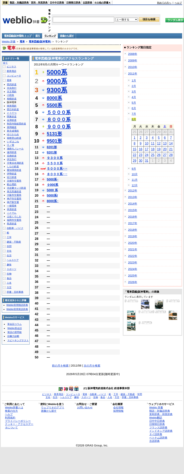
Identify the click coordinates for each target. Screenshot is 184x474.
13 (165, 143)
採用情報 (118, 410)
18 (152, 149)
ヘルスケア (13, 260)
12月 (135, 185)
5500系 (54, 105)
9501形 (54, 141)
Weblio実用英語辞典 (17, 309)
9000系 (57, 81)
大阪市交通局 (14, 195)
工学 (9, 237)
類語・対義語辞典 (19, 2)
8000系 (54, 98)
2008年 (132, 54)
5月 (134, 102)
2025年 (132, 275)
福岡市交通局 (14, 220)
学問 (9, 246)
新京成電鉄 (13, 130)
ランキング (50, 35)
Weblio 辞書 (8, 41)
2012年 (132, 190)
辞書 (5, 2)
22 (134, 155)
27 (165, 155)
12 (159, 143)
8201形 (52, 147)
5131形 (54, 133)
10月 (135, 174)
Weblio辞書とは (14, 407)
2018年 (132, 229)
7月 (134, 113)
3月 (134, 91)
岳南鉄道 (11, 155)
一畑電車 (11, 205)
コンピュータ (14, 75)
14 (171, 143)
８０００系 (59, 119)
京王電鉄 (11, 91)
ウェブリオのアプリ (52, 407)
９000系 (52, 185)
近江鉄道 (11, 177)
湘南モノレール (15, 148)
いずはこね (13, 141)
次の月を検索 (92, 365)
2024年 (132, 269)
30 (140, 160)
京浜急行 (11, 88)
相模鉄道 (11, 98)
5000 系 (52, 190)
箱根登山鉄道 (14, 138)
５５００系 (55, 163)
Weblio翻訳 (155, 417)
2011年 (132, 73)
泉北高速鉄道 (14, 191)
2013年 (132, 197)
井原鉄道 (11, 209)
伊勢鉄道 (11, 173)
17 (147, 149)
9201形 (52, 152)
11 (152, 143)
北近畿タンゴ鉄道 (16, 188)
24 (147, 155)
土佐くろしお (14, 216)
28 (171, 155)
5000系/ (52, 195)
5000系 (57, 72)
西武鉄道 (11, 84)
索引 (37, 35)
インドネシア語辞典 (160, 430)
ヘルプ (178, 2)
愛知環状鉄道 (14, 170)
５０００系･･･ (57, 168)
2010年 (132, 67)
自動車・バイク (15, 228)
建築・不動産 (14, 241)
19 (159, 149)
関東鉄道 (11, 116)
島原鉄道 (11, 223)
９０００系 (59, 126)
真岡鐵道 (11, 127)
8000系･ (53, 201)
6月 (134, 108)
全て (5, 63)
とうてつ (11, 113)
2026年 (132, 282)
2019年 (132, 236)
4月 (134, 97)
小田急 (10, 95)
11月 (135, 179)
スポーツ (11, 269)
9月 (134, 168)
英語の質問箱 (14, 332)
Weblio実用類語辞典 (17, 305)
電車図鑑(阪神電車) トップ (17, 35)
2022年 (132, 256)
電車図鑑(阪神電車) (40, 41)
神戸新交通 (13, 202)
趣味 (9, 264)
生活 (9, 255)
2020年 (132, 242)
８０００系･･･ (57, 174)
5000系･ (53, 179)
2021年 (132, 249)
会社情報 (118, 407)
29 (134, 160)
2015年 (132, 210)
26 (159, 155)
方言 (9, 287)
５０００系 (59, 112)
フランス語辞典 (158, 427)
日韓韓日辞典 (73, 2)
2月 (134, 86)
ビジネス (11, 66)
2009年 (132, 60)
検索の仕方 (11, 410)
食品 (9, 278)
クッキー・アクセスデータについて (19, 426)
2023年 (132, 262)
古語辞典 (87, 2)
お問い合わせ (85, 407)
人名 (9, 283)
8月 (134, 119)
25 (152, 155)
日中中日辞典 (57, 2)
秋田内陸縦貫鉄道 (16, 123)
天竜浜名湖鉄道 (15, 163)
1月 (134, 80)
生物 (9, 273)
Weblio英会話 (14, 328)
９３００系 (55, 158)
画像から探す (67, 35)
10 (147, 143)
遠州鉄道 (11, 152)
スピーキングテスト (18, 340)
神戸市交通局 (14, 198)
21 (171, 149)
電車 (22, 41)
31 (147, 160)
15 (134, 149)
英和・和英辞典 (39, 2)
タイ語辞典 (155, 434)
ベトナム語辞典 (158, 437)
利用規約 (10, 417)
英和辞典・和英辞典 (160, 414)
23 (140, 155)
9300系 (57, 90)
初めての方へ (164, 2)
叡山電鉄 (11, 184)
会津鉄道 (11, 120)
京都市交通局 (14, 180)
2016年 (132, 216)
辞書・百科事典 (15, 292)
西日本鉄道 (13, 109)
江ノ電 (10, 145)
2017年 (132, 223)
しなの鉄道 (13, 166)
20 (165, 149)
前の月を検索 (60, 365)
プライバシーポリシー (18, 420)
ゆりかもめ (13, 134)
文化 (9, 251)
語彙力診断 (13, 336)
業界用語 (11, 71)
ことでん (11, 213)
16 (140, 149)
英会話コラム (14, 324)
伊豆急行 (11, 159)
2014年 (132, 203)
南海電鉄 (11, 105)
